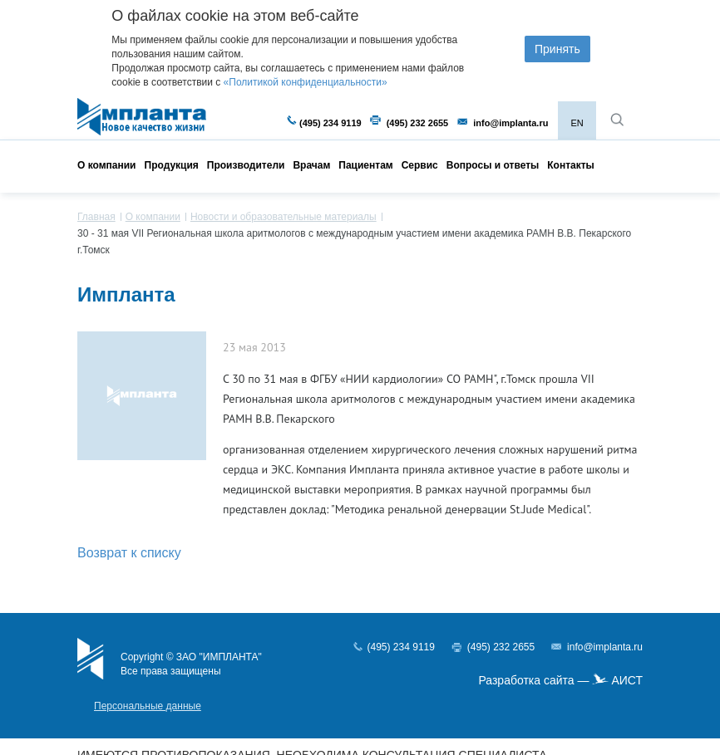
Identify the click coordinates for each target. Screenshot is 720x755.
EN (576, 123)
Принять (557, 49)
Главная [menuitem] (96, 217)
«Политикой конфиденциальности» (305, 82)
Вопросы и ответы (492, 165)
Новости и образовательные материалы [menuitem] (283, 217)
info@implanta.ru (510, 123)
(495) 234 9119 (330, 123)
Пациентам (365, 165)
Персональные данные (147, 706)
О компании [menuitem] (153, 217)
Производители (246, 165)
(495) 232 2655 (418, 123)
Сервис (420, 165)
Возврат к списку (129, 553)
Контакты (570, 165)
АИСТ (627, 680)
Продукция (172, 165)
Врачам (311, 165)
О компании (106, 165)
